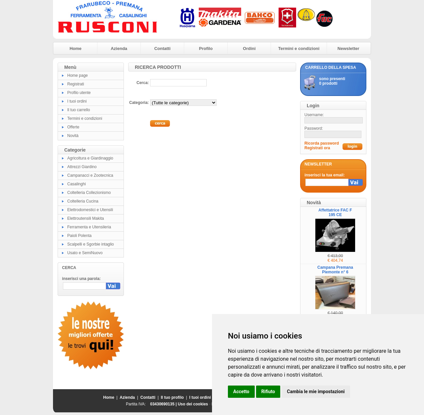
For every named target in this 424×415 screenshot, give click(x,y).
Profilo (206, 48)
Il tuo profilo (172, 397)
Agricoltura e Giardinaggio (90, 158)
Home (75, 48)
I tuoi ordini (77, 101)
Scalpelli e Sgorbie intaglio (90, 244)
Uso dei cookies (193, 404)
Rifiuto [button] (268, 391)
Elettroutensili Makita (85, 218)
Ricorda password (321, 143)
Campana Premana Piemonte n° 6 (335, 269)
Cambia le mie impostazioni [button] (315, 391)
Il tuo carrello (78, 110)
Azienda (119, 48)
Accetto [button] (241, 391)
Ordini (249, 48)
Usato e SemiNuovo (85, 253)
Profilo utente (79, 92)
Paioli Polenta (79, 235)
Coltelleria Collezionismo (89, 192)
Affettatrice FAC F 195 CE (335, 212)
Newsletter (348, 48)
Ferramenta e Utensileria (89, 227)
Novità (73, 135)
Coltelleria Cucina (82, 201)
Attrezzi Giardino (82, 166)
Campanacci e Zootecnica (90, 175)
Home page (77, 75)
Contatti (162, 48)
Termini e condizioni (299, 48)
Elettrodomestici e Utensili (90, 210)
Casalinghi (76, 184)
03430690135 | (164, 404)
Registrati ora (317, 148)
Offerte (73, 127)
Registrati (75, 84)
